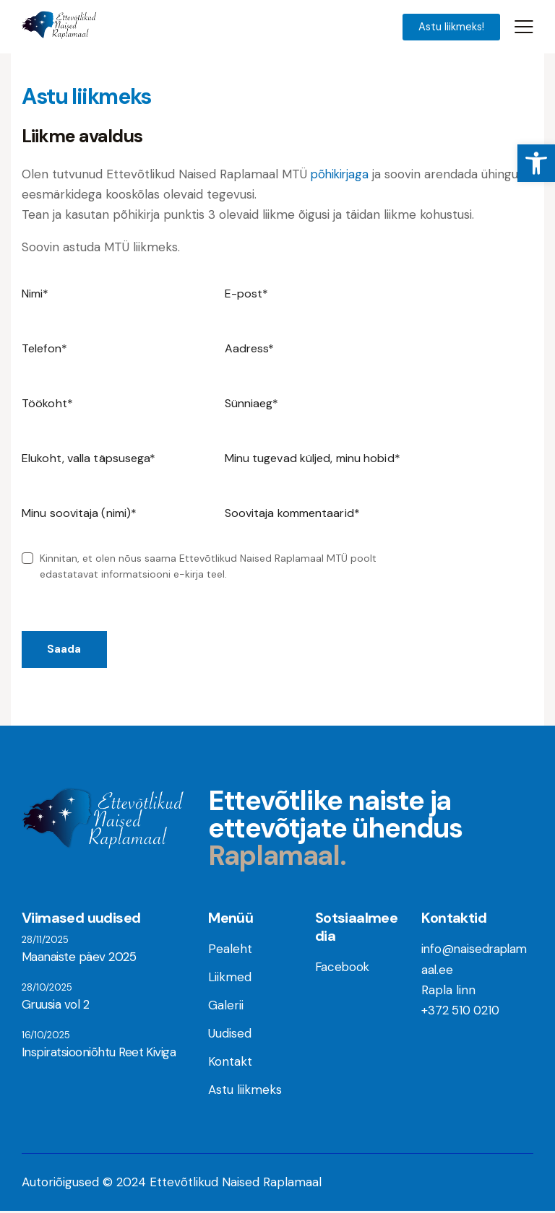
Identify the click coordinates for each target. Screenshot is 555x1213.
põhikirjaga (341, 175)
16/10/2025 (46, 1037)
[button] (536, 163)
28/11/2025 (45, 941)
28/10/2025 (47, 989)
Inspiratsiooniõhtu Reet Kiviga (98, 1054)
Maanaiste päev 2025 (78, 958)
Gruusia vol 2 (55, 1006)
